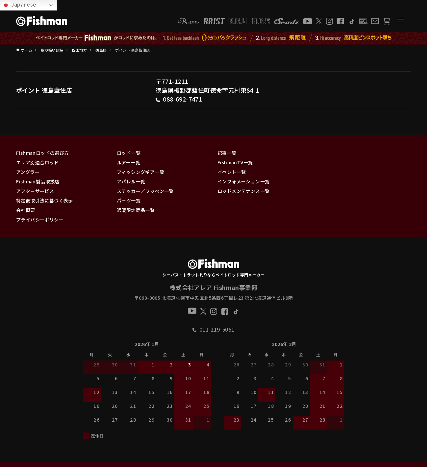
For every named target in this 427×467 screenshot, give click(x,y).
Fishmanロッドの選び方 (42, 153)
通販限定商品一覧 (136, 210)
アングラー (27, 172)
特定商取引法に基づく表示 (44, 200)
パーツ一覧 (128, 200)
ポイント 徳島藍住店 (44, 90)
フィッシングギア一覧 (140, 172)
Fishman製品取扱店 (38, 181)
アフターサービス (35, 191)
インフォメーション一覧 (243, 181)
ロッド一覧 (128, 153)
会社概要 (25, 210)
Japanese (19, 4)
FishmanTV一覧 (235, 162)
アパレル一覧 (131, 181)
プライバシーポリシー (39, 219)
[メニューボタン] (400, 21)
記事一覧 (227, 153)
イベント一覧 (231, 172)
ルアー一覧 (128, 162)
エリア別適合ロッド (37, 162)
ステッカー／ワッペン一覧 (145, 191)
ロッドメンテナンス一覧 (243, 191)
